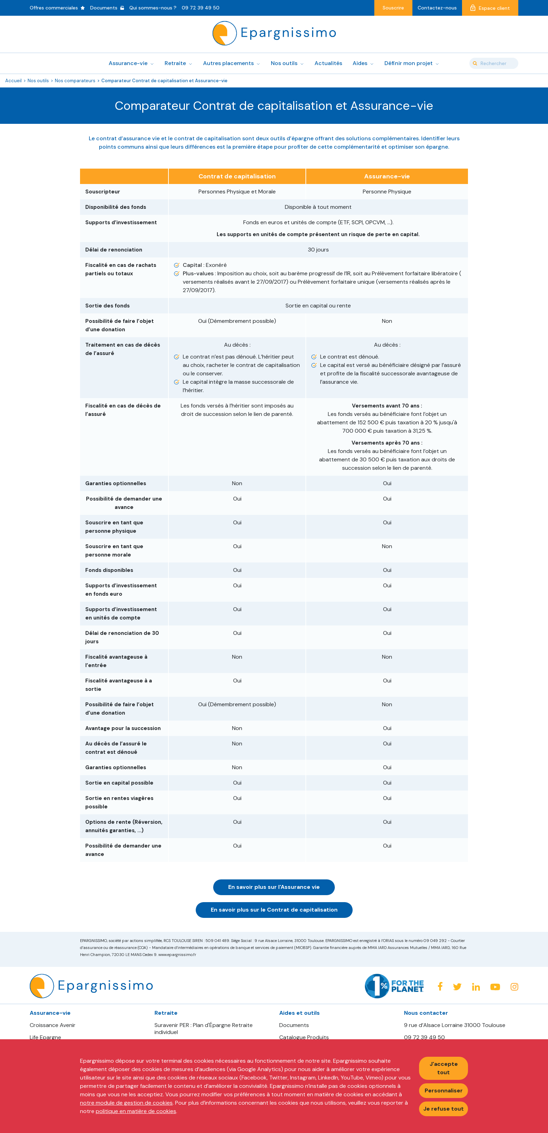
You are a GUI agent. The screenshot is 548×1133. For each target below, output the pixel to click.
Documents (294, 1025)
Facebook (440, 986)
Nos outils (38, 81)
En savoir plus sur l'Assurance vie (274, 887)
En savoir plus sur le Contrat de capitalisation (274, 909)
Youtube (495, 987)
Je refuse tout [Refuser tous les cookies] (443, 1108)
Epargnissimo (274, 33)
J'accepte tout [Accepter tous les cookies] (444, 1068)
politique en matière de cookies (136, 1111)
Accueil (13, 81)
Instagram (514, 987)
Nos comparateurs (75, 81)
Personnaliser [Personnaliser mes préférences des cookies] (444, 1090)
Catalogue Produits (304, 1037)
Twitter (457, 987)
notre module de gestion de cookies (126, 1102)
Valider (475, 63)
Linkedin (476, 987)
